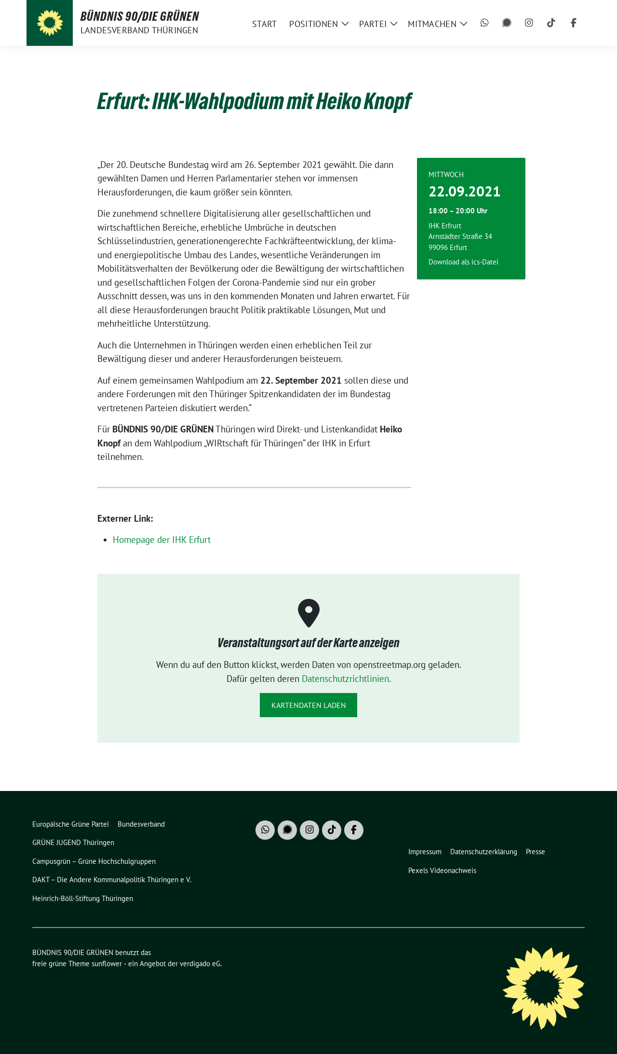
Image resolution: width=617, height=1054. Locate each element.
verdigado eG (200, 963)
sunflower (107, 963)
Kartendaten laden (308, 705)
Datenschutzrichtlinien (345, 678)
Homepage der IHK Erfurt (162, 539)
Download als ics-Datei (463, 261)
